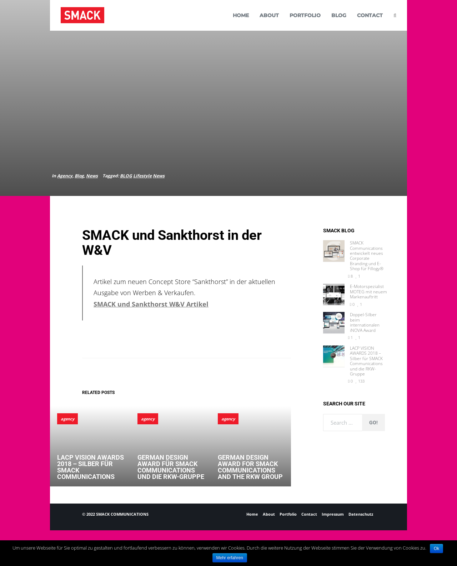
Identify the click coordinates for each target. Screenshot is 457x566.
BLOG (126, 176)
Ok (436, 548)
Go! (373, 422)
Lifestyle (142, 176)
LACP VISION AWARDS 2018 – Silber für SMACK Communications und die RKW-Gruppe (366, 361)
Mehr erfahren (229, 557)
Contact (309, 514)
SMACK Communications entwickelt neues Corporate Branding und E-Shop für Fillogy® (366, 256)
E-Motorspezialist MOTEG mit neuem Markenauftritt (368, 291)
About (269, 514)
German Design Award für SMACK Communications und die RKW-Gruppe (170, 467)
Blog (79, 176)
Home (252, 514)
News (92, 176)
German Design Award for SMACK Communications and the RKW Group (250, 467)
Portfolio (288, 514)
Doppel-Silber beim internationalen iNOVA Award (365, 322)
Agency (64, 176)
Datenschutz (360, 514)
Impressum (333, 514)
